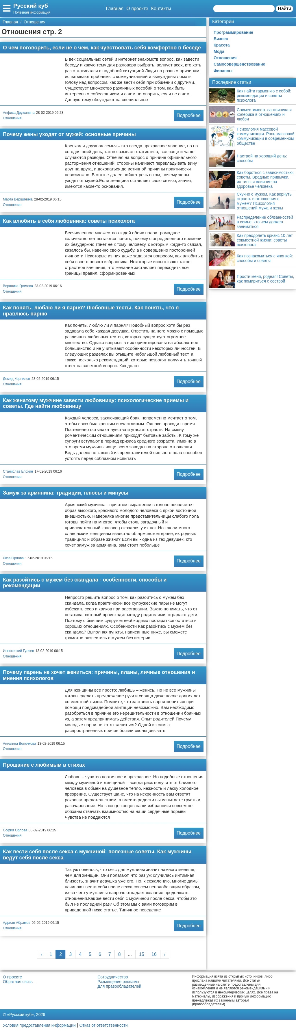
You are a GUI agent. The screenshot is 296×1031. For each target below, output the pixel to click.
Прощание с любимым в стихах (44, 765)
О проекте (137, 8)
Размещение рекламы (118, 981)
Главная (114, 8)
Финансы (223, 70)
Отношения (12, 118)
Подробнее (189, 115)
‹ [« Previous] (41, 954)
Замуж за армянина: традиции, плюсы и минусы (65, 493)
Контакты (161, 8)
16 (154, 954)
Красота (222, 45)
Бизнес (221, 38)
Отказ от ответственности (103, 1025)
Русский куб (30, 6)
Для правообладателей (119, 986)
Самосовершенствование (239, 64)
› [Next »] (164, 954)
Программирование (233, 32)
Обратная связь (18, 981)
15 (141, 954)
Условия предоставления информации (39, 1025)
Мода (219, 51)
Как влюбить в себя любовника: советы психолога (69, 221)
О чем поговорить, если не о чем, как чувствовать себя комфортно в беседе (102, 48)
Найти (284, 8)
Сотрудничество (112, 977)
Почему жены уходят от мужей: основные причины (69, 134)
